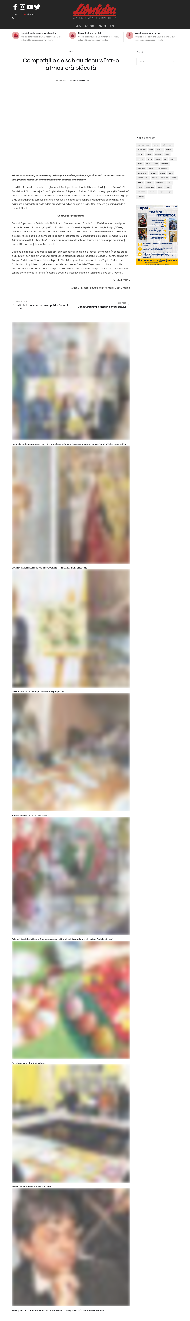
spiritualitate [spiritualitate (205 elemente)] (160, 182)
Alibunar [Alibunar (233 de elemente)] (155, 145)
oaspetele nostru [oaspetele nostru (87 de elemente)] (162, 168)
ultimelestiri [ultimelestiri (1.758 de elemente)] (141, 192)
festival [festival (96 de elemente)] (149, 159)
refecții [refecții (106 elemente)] (174, 178)
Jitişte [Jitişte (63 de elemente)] (156, 164)
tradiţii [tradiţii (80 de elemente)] (160, 187)
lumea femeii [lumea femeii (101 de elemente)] (141, 168)
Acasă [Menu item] (79, 26)
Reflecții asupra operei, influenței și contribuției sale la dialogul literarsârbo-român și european (58, 1310)
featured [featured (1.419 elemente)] (140, 159)
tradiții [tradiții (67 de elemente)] (168, 187)
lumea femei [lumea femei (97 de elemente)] (164, 164)
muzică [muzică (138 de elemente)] (151, 168)
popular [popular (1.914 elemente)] (154, 178)
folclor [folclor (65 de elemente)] (158, 159)
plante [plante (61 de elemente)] (171, 173)
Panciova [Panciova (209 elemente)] (153, 173)
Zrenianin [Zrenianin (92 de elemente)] (141, 196)
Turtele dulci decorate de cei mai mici (30, 815)
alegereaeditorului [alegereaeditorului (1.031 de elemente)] (143, 145)
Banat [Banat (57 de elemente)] (171, 145)
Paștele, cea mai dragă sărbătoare (29, 1063)
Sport (71, 52)
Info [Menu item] (112, 26)
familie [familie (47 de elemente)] (167, 154)
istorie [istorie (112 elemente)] (148, 164)
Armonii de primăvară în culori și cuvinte (31, 1186)
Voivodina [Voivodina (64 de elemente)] (152, 192)
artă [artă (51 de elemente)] (163, 145)
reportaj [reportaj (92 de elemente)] (149, 182)
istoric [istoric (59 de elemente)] (140, 164)
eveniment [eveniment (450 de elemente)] (158, 154)
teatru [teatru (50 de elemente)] (140, 187)
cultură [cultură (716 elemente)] (168, 150)
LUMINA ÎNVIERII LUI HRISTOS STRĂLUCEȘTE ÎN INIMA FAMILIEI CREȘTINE (49, 568)
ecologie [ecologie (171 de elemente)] (148, 154)
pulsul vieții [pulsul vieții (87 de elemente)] (164, 178)
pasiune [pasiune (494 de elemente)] (162, 173)
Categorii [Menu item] (89, 26)
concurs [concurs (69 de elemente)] (159, 150)
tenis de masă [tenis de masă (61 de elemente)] (150, 187)
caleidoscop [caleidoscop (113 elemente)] (141, 150)
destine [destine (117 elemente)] (140, 154)
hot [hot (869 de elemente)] (165, 159)
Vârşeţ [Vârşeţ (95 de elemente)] (161, 192)
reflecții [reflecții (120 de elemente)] (140, 182)
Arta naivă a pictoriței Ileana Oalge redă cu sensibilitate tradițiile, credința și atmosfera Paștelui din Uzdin (63, 939)
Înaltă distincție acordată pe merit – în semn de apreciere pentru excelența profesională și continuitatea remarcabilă (69, 444)
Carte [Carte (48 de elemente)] (151, 150)
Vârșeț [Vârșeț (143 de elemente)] (169, 192)
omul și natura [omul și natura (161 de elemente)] (142, 173)
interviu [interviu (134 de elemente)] (173, 159)
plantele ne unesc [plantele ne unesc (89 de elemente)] (143, 178)
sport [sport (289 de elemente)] (170, 182)
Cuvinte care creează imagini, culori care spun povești (38, 691)
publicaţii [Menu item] (102, 26)
